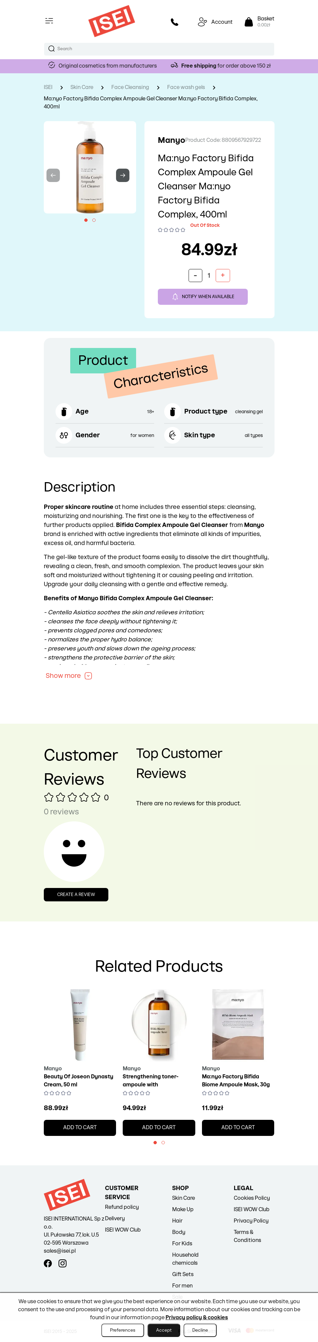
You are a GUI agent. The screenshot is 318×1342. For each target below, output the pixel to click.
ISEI (48, 87)
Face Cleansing (130, 87)
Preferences (122, 1330)
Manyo (171, 140)
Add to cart (80, 1128)
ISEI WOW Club (123, 1230)
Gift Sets (183, 1274)
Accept (164, 1330)
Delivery (115, 1219)
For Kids (182, 1244)
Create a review (76, 894)
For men (182, 1286)
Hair (177, 1221)
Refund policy (122, 1207)
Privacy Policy (251, 1221)
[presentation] (53, 175)
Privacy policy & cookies (197, 1318)
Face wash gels (186, 87)
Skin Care (82, 87)
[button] (86, 220)
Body (178, 1232)
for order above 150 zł (226, 66)
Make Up (183, 1209)
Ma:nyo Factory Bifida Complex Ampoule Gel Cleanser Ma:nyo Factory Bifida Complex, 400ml (150, 103)
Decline (200, 1330)
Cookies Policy (252, 1198)
